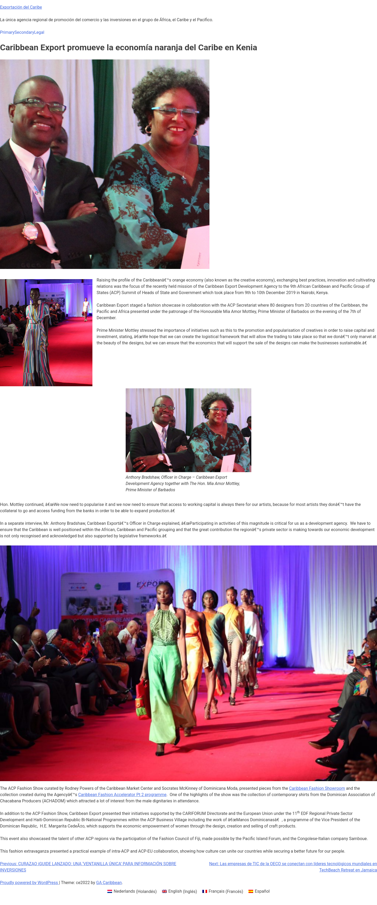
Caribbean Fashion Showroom (317, 788)
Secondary (24, 32)
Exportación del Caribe (21, 7)
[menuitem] (132, 891)
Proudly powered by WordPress (29, 882)
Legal (39, 32)
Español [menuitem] (262, 891)
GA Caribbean (109, 882)
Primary (7, 32)
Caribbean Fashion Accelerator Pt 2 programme (122, 794)
